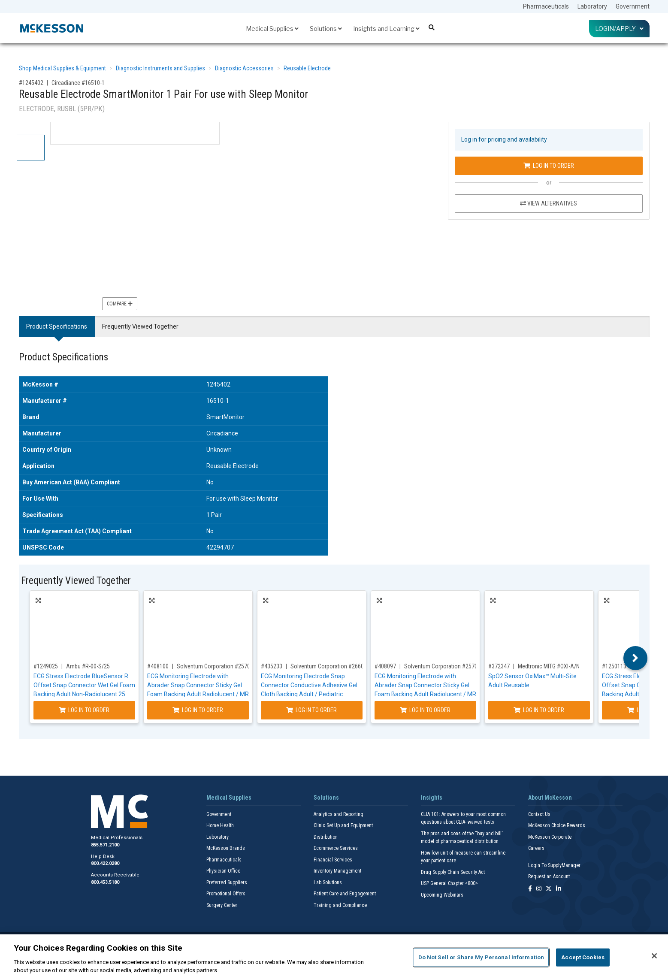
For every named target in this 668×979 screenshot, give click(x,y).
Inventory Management (337, 871)
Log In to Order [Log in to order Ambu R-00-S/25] (84, 710)
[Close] (654, 955)
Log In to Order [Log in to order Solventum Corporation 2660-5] (311, 710)
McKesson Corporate (549, 837)
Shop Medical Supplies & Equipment (62, 68)
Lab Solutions (328, 882)
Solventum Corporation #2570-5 (216, 666)
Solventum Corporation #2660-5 (329, 666)
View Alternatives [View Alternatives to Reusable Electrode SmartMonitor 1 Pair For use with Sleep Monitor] (548, 203)
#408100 (158, 666)
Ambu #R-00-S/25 (88, 666)
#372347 (499, 666)
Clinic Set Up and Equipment (343, 825)
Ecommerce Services (336, 848)
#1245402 (31, 82)
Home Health (220, 825)
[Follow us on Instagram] (538, 889)
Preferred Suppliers (226, 882)
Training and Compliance (340, 905)
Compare (120, 304)
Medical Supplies (272, 28)
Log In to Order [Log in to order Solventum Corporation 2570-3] (425, 710)
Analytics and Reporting (338, 814)
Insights (431, 797)
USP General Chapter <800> (449, 883)
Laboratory (592, 6)
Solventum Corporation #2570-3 (443, 666)
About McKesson (550, 797)
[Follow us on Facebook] (530, 889)
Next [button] (635, 658)
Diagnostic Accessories (244, 68)
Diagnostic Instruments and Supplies (160, 68)
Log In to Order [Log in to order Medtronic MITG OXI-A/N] (539, 710)
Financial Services (333, 860)
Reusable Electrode (307, 68)
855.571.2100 (105, 845)
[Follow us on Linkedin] (558, 889)
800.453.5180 (105, 882)
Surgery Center (221, 905)
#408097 (385, 666)
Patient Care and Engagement (345, 894)
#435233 (271, 666)
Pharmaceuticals (546, 6)
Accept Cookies (583, 957)
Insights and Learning (386, 28)
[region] (334, 956)
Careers (536, 848)
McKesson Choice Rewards (556, 825)
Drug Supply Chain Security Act (453, 872)
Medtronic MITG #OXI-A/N (549, 666)
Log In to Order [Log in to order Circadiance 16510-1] (548, 165)
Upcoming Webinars (442, 895)
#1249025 (45, 666)
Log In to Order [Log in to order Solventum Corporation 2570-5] (197, 710)
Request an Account (549, 876)
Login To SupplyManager (554, 865)
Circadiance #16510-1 (78, 82)
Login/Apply (619, 28)
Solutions (326, 28)
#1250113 (614, 666)
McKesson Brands (225, 848)
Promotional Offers (225, 894)
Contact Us (539, 814)
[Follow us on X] (549, 889)
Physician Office (223, 871)
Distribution (326, 837)
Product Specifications (56, 326)
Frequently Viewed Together (140, 326)
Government (633, 6)
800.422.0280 (105, 863)
